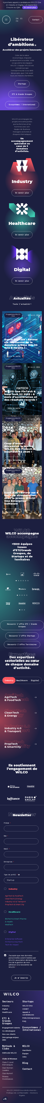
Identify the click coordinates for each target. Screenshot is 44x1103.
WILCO (26, 1045)
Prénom (7, 823)
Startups (28, 1001)
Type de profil (12, 875)
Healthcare (14, 912)
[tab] (8, 680)
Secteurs (7, 1001)
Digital (12, 932)
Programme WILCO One (13, 315)
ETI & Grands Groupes (7, 1021)
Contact (27, 1068)
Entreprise (9, 862)
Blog (25, 1062)
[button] (16, 580)
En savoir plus (30, 7)
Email (7, 849)
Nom (6, 836)
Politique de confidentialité (17, 1093)
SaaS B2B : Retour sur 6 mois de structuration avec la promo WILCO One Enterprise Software (21, 498)
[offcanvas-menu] (6, 20)
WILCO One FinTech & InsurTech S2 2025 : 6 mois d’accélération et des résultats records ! (20, 395)
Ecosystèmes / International (31, 1028)
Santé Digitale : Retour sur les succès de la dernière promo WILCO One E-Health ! (21, 343)
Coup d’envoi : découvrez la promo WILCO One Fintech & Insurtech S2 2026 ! (19, 447)
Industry (13, 889)
